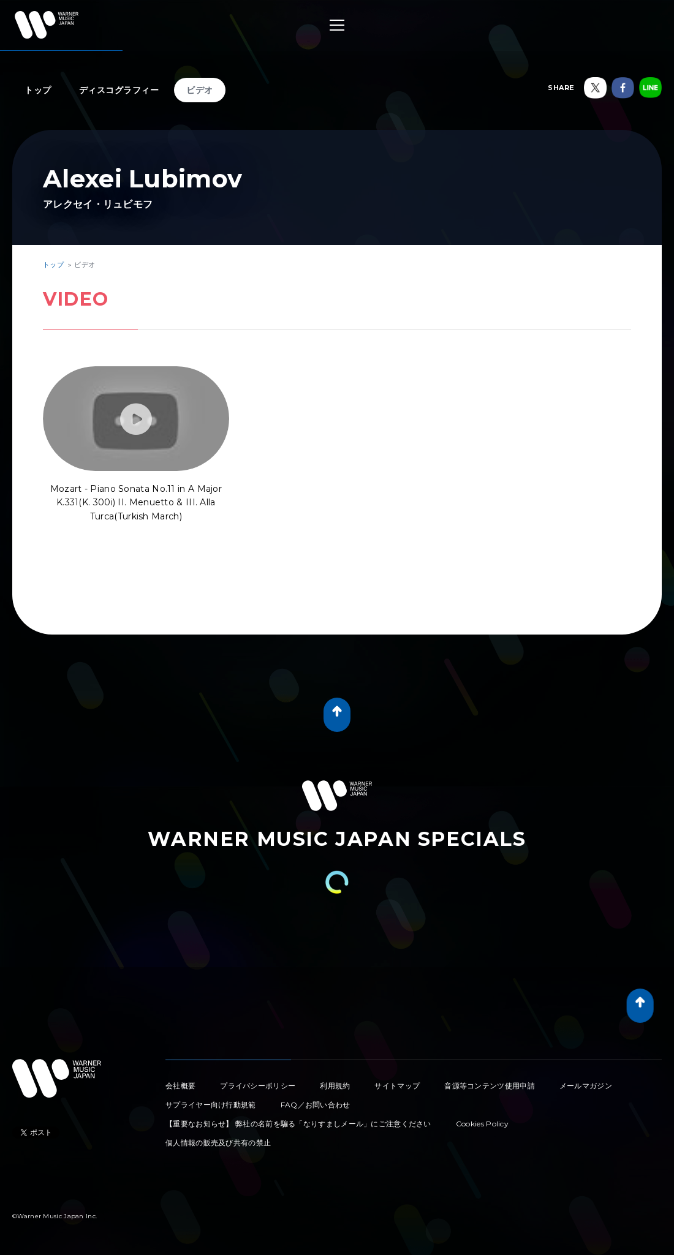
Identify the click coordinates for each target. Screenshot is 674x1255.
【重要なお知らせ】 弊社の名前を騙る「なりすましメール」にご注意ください (298, 1123)
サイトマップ (397, 1085)
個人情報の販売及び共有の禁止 (218, 1142)
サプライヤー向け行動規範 (210, 1104)
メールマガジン (585, 1085)
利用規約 (335, 1085)
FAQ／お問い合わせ (315, 1104)
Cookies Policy (482, 1123)
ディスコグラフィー (119, 90)
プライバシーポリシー (257, 1085)
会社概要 (180, 1085)
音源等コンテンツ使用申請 (489, 1085)
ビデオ (199, 90)
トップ (38, 90)
